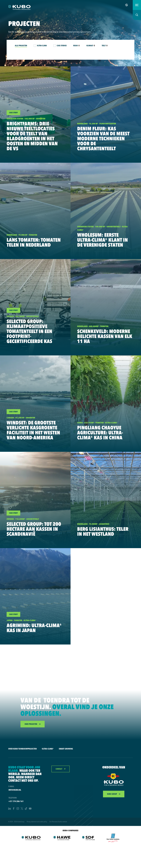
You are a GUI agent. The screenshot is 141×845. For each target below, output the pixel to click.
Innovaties (76, 5)
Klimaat (90, 45)
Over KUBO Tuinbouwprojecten (22, 748)
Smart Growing (66, 748)
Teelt (105, 45)
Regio (76, 45)
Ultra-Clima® (48, 748)
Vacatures (117, 5)
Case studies (62, 45)
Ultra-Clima (42, 45)
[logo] (19, 7)
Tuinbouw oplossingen (96, 5)
